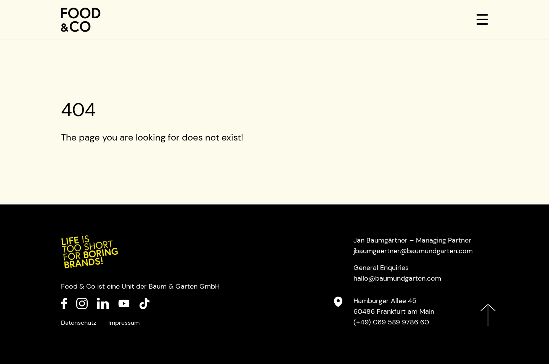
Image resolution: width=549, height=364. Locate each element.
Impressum (124, 323)
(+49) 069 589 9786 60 (391, 322)
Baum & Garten (173, 286)
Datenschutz (78, 323)
